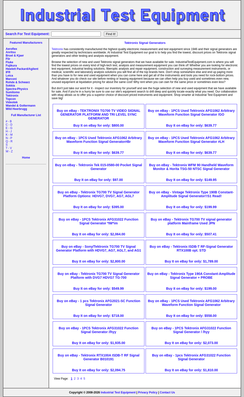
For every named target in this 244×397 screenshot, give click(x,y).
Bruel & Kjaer (15, 55)
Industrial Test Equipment (118, 392)
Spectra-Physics (17, 89)
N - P (9, 138)
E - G (9, 128)
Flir (8, 59)
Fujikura (11, 65)
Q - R (9, 141)
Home (26, 157)
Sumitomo (13, 92)
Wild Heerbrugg (16, 109)
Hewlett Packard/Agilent (22, 69)
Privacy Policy (147, 392)
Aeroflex (11, 49)
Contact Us (167, 392)
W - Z (9, 151)
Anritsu (11, 52)
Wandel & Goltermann (21, 105)
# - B (9, 121)
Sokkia (10, 85)
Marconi (11, 79)
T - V (9, 148)
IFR (8, 72)
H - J (9, 131)
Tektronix (12, 95)
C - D (9, 124)
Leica (9, 75)
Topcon (11, 99)
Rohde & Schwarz (18, 82)
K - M (9, 134)
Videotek (12, 102)
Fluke (9, 62)
